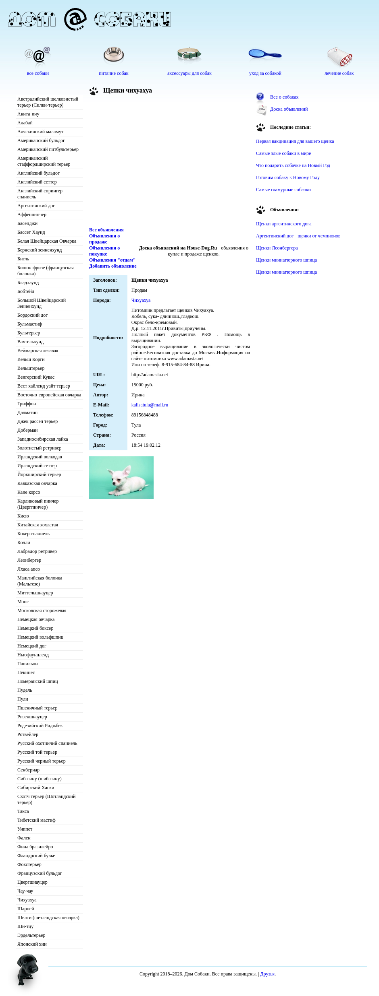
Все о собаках (284, 97)
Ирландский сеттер (37, 465)
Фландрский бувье (36, 855)
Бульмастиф (29, 324)
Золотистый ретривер (39, 448)
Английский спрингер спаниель (39, 194)
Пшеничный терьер (37, 708)
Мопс (23, 601)
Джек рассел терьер (37, 421)
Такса (23, 811)
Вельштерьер (30, 368)
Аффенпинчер (31, 214)
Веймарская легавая (37, 350)
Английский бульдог (38, 173)
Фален (24, 838)
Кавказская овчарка (37, 483)
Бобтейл (25, 291)
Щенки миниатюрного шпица (286, 260)
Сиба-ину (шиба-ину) (39, 779)
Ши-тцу (25, 926)
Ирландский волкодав (39, 457)
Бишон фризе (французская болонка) (45, 270)
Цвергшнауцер (32, 882)
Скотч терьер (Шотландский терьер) (46, 799)
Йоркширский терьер (39, 474)
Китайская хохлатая (37, 525)
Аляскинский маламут (40, 131)
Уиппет (24, 829)
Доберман (27, 430)
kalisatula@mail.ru (149, 405)
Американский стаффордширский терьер (44, 161)
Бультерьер (28, 333)
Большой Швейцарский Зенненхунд (41, 303)
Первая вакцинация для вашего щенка (295, 141)
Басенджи (27, 223)
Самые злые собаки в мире (283, 153)
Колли (23, 542)
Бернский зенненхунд (39, 250)
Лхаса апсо (28, 569)
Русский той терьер (37, 752)
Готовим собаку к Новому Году (288, 177)
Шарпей (25, 908)
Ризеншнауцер (32, 717)
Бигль (23, 259)
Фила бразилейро (35, 847)
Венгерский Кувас (35, 377)
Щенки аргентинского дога (284, 224)
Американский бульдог (41, 140)
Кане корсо (28, 492)
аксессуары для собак (189, 73)
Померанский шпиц (37, 681)
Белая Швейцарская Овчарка (46, 241)
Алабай (25, 123)
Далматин (27, 412)
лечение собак (339, 73)
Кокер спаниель (33, 533)
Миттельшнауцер (35, 593)
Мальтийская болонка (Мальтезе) (39, 581)
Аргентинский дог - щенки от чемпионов (298, 236)
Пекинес (26, 672)
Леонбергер (29, 560)
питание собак (113, 73)
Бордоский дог (32, 315)
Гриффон (26, 403)
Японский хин (32, 944)
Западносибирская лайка (42, 439)
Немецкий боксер (35, 628)
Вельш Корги (31, 359)
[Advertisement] (169, 162)
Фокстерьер (29, 864)
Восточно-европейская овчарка (49, 395)
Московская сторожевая (42, 610)
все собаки (38, 73)
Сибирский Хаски (35, 787)
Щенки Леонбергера (277, 248)
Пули (22, 699)
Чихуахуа (27, 900)
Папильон (27, 663)
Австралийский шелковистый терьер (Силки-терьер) (47, 102)
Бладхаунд (28, 282)
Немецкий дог (31, 646)
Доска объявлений (289, 109)
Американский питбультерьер (48, 149)
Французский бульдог (39, 873)
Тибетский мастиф (36, 820)
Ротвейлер (27, 734)
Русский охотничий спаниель (47, 743)
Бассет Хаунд (31, 232)
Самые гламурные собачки (283, 189)
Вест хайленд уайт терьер (43, 386)
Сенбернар (28, 770)
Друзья (267, 974)
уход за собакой (265, 73)
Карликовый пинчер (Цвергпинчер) (37, 504)
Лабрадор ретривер (37, 551)
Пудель (24, 690)
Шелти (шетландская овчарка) (48, 917)
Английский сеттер (37, 182)
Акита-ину (28, 114)
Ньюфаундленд (33, 655)
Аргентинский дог (36, 205)
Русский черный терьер (41, 761)
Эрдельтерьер (31, 935)
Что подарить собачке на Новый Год (293, 165)
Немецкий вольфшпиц (40, 637)
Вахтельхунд (30, 341)
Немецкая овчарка (35, 619)
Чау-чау (25, 891)
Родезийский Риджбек (40, 725)
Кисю (23, 516)
